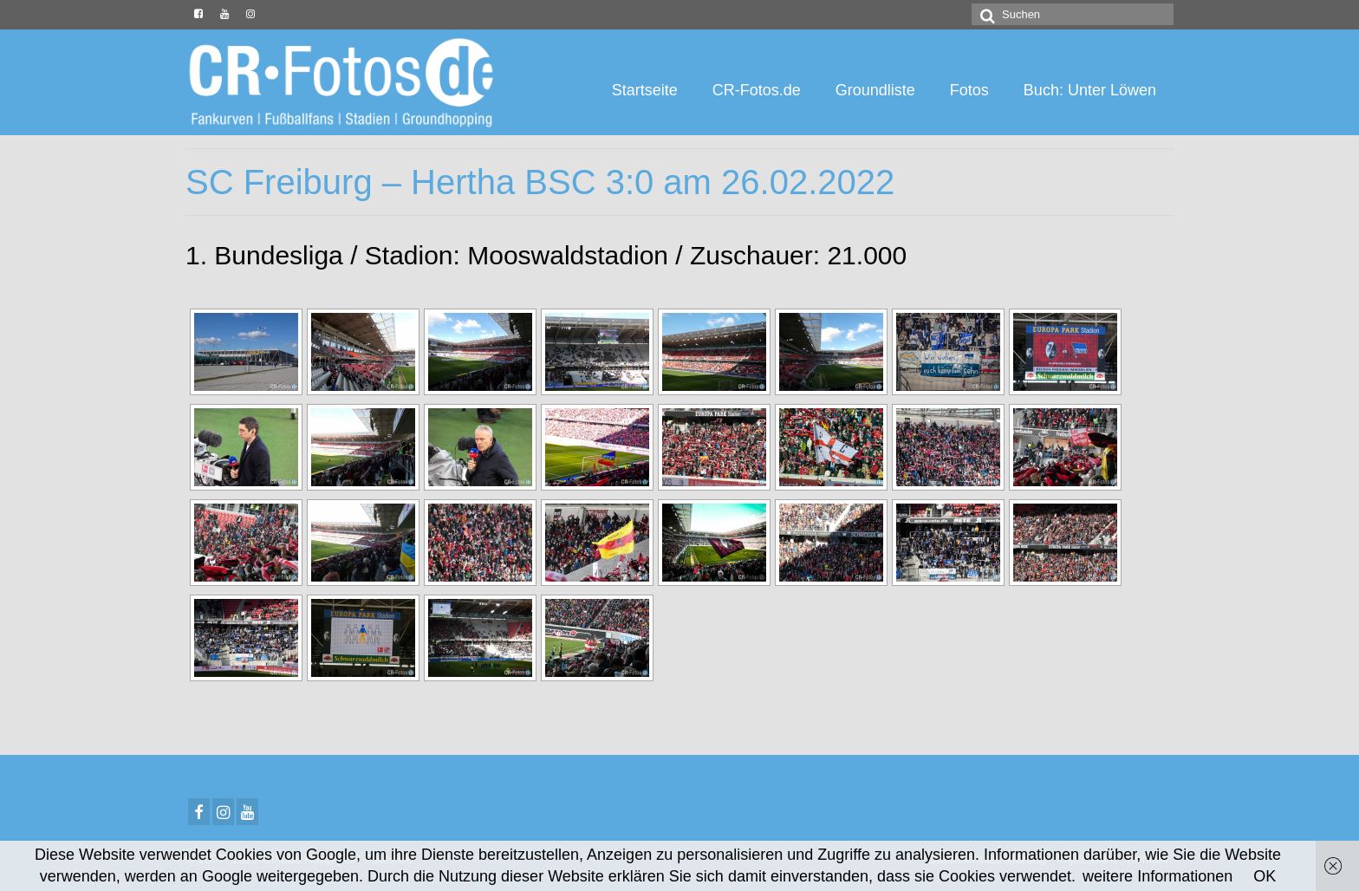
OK (1264, 876)
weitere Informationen (1157, 876)
